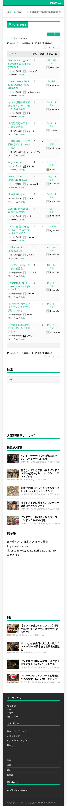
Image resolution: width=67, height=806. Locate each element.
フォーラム (12, 38)
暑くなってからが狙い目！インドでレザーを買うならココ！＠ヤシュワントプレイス (40, 473)
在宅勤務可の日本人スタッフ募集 (19, 125)
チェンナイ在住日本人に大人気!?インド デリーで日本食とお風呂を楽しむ (40, 646)
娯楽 (9, 765)
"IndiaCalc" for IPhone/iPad (16, 249)
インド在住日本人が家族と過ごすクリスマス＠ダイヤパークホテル (40, 662)
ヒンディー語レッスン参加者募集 (19, 266)
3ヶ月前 (51, 81)
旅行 (9, 769)
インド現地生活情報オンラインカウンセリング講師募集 (19, 105)
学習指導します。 (18, 194)
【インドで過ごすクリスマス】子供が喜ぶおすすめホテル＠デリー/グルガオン (40, 628)
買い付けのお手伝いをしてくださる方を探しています (19, 307)
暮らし (10, 745)
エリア (10, 713)
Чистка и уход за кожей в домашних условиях (19, 63)
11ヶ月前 (51, 226)
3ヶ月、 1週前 (51, 104)
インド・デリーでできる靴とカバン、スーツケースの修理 (39, 457)
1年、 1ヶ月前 (51, 249)
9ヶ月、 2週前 (51, 210)
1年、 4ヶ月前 (51, 326)
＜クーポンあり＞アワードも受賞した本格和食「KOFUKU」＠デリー (40, 677)
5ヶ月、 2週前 (51, 164)
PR (9, 617)
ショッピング (13, 735)
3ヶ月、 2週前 (51, 143)
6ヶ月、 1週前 (51, 196)
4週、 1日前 (51, 62)
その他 (22, 74)
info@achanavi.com (17, 790)
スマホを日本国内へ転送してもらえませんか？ (19, 328)
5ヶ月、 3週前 (51, 178)
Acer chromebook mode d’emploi (18, 210)
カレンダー (12, 716)
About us (11, 705)
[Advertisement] (33, 407)
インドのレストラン (17, 740)
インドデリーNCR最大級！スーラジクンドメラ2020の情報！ (40, 519)
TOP (9, 709)
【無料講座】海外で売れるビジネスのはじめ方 (19, 144)
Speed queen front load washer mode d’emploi (18, 84)
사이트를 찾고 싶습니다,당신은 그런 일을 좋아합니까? (19, 230)
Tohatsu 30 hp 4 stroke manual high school (19, 286)
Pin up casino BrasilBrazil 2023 (17, 178)
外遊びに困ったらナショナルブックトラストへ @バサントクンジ (40, 489)
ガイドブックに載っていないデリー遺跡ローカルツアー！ (40, 504)
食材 (9, 760)
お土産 (10, 774)
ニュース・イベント (17, 730)
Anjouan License (17, 162)
